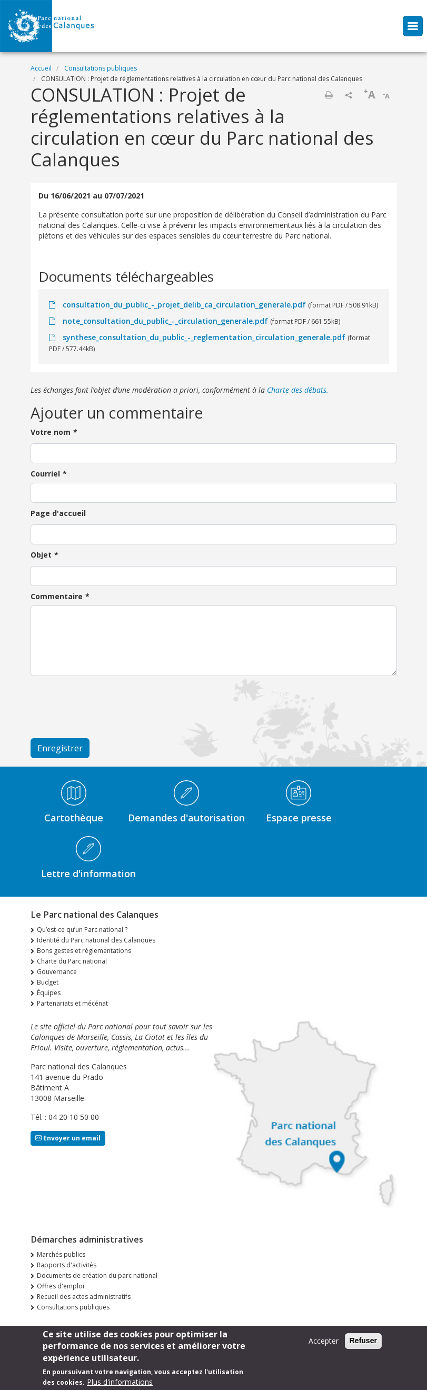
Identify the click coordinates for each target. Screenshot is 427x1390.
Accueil (41, 68)
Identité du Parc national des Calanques (96, 940)
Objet (41, 555)
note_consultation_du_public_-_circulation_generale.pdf (165, 321)
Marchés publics (61, 1254)
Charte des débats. (298, 390)
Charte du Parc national (72, 961)
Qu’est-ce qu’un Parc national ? (82, 929)
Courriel (45, 474)
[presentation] (111, 707)
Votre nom (51, 432)
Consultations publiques (100, 68)
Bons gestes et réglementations (84, 950)
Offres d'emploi (60, 1286)
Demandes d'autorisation (186, 817)
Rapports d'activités (66, 1264)
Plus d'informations (120, 1382)
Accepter (324, 1341)
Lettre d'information (88, 873)
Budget (47, 982)
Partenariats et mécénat (72, 1003)
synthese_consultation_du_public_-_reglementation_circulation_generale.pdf (204, 337)
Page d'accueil (58, 513)
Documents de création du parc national (97, 1275)
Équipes (49, 992)
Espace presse (299, 817)
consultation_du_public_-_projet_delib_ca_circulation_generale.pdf (184, 305)
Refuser (363, 1340)
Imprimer (328, 95)
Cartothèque (73, 817)
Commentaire (57, 596)
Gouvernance (57, 971)
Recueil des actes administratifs (84, 1296)
